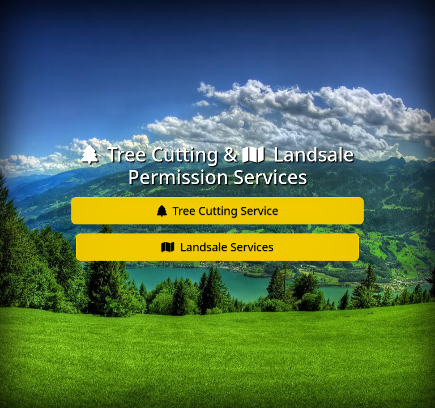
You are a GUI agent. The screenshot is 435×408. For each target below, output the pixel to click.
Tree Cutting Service (218, 210)
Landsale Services (217, 246)
